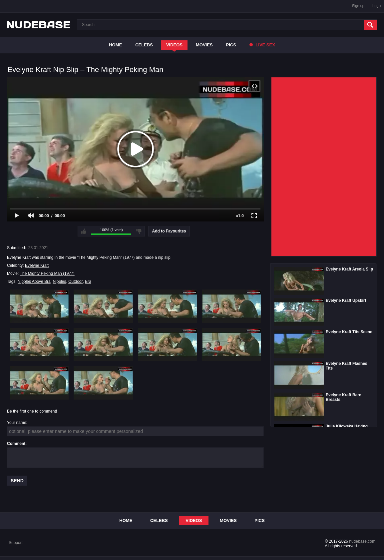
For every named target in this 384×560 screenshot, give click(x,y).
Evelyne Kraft (37, 265)
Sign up (358, 6)
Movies (204, 44)
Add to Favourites (169, 231)
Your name (16, 422)
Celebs (144, 44)
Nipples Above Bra (34, 281)
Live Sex (262, 44)
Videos (174, 44)
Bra (88, 281)
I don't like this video (139, 231)
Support (16, 542)
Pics (231, 44)
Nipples (59, 281)
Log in (377, 6)
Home (115, 44)
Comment (16, 443)
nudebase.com (362, 541)
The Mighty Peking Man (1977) (47, 273)
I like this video (83, 231)
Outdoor (75, 281)
